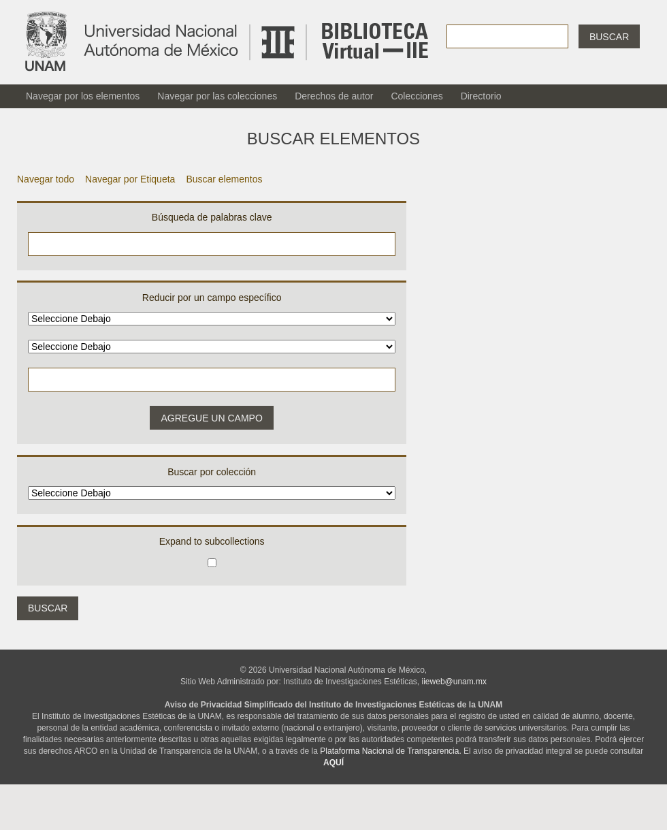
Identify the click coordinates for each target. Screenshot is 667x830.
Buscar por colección (211, 471)
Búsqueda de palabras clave (212, 217)
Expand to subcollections (212, 541)
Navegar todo (45, 179)
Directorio (481, 96)
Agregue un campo (211, 418)
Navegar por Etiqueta (130, 179)
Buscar (609, 36)
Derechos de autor (334, 96)
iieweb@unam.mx (454, 681)
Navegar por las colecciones (217, 96)
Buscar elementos (224, 179)
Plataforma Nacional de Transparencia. (390, 751)
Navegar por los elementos (83, 96)
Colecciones (416, 96)
